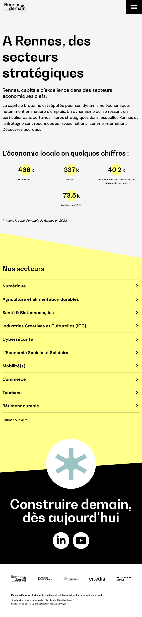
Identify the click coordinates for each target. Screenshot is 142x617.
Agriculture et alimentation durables (40, 299)
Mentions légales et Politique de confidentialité (35, 595)
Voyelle (64, 604)
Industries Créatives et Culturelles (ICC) (44, 326)
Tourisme (12, 392)
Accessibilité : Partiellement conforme (81, 595)
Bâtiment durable (20, 406)
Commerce (14, 379)
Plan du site (51, 600)
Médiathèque (65, 600)
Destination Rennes (47, 604)
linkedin (61, 541)
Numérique (14, 286)
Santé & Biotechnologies (28, 312)
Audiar (19, 420)
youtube (81, 541)
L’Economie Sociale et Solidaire (35, 352)
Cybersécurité (17, 339)
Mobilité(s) (13, 366)
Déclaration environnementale (27, 600)
